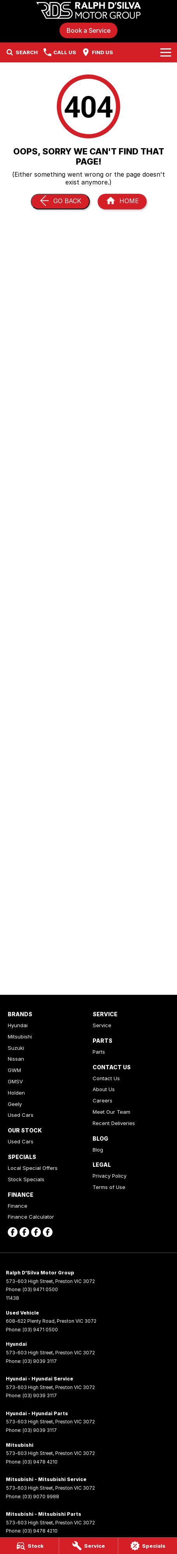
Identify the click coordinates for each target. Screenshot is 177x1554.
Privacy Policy (109, 1176)
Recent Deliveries (114, 1123)
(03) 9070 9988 (41, 1496)
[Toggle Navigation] (165, 52)
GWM (14, 1070)
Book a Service (88, 30)
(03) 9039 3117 (40, 1361)
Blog (98, 1149)
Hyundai (18, 1025)
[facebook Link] (13, 1232)
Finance (17, 1206)
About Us (104, 1089)
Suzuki (16, 1048)
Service (102, 1025)
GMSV (15, 1081)
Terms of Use (109, 1187)
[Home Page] (88, 10)
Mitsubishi (20, 1036)
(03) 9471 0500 (40, 1289)
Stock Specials (26, 1179)
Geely (15, 1104)
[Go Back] (60, 201)
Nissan (16, 1059)
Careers (102, 1100)
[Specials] (147, 1546)
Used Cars (20, 1115)
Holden (16, 1093)
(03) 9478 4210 (40, 1462)
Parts (99, 1052)
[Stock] (29, 1546)
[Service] (88, 1546)
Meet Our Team (111, 1112)
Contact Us (106, 1078)
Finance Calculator (31, 1217)
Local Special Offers (33, 1168)
